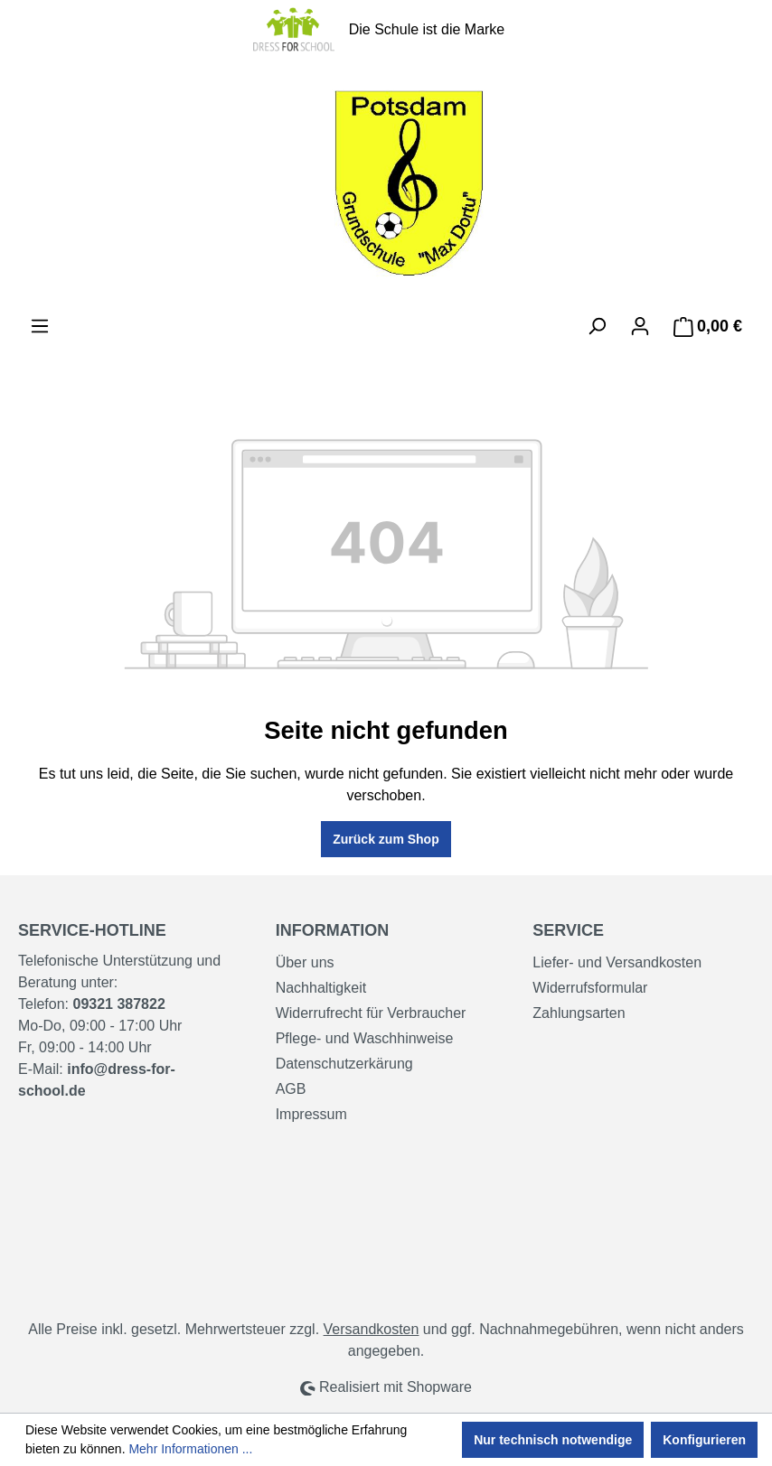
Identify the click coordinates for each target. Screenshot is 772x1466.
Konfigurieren (704, 1440)
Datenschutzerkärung (344, 1063)
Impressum (311, 1114)
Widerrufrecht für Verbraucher (371, 1013)
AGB (291, 1089)
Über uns (305, 962)
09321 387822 (118, 1004)
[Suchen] (596, 326)
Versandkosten (371, 1329)
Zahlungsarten (578, 1013)
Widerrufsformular (589, 987)
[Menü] (39, 326)
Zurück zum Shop (385, 839)
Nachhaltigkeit (321, 987)
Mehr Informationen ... (190, 1449)
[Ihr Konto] (640, 326)
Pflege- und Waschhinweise (365, 1038)
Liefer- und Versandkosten (616, 962)
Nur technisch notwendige (553, 1440)
